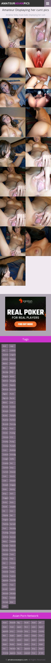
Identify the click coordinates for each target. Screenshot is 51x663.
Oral (11, 402)
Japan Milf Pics (26, 644)
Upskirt (12, 589)
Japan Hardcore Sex (20, 627)
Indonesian (5, 572)
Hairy (5, 541)
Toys (11, 585)
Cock (4, 450)
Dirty (4, 494)
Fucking (5, 533)
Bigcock (5, 398)
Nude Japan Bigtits (27, 623)
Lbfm (5, 606)
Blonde (5, 407)
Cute (4, 481)
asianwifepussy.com (27, 653)
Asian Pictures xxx (5, 640)
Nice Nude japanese (27, 627)
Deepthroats (5, 485)
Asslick (5, 359)
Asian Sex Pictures (13, 636)
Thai (11, 559)
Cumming (5, 468)
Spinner (13, 520)
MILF (11, 372)
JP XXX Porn (41, 653)
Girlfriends (5, 537)
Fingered (5, 520)
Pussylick (13, 446)
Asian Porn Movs (41, 644)
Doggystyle (5, 498)
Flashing (5, 524)
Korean (5, 602)
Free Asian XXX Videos (34, 653)
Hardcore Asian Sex (13, 649)
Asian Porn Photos (41, 649)
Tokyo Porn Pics (34, 631)
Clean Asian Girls (34, 636)
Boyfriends (5, 420)
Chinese (5, 437)
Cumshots (5, 472)
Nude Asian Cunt (19, 644)
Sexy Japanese (27, 631)
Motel (12, 376)
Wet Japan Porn (5, 636)
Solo (11, 511)
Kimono (5, 593)
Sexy (11, 468)
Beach (5, 385)
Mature (12, 368)
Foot (4, 528)
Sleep (12, 498)
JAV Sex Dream (41, 623)
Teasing (13, 550)
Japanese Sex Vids (27, 649)
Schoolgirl (13, 454)
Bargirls (5, 376)
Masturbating (13, 363)
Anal (4, 346)
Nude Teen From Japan (19, 653)
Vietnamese (13, 598)
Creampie (5, 463)
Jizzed (5, 589)
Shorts (12, 476)
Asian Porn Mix (26, 640)
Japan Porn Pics (19, 640)
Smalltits (13, 507)
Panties (12, 411)
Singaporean (13, 485)
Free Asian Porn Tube (34, 644)
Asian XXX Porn (12, 640)
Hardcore (5, 550)
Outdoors (13, 407)
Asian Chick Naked (5, 627)
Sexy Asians (34, 649)
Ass (4, 350)
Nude (12, 394)
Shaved (12, 472)
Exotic (5, 502)
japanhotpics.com (5, 631)
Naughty (13, 381)
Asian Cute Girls (5, 644)
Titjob (12, 567)
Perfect (12, 420)
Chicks (5, 433)
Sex (11, 463)
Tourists (13, 580)
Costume (5, 454)
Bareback (5, 372)
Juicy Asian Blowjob (13, 631)
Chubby (5, 441)
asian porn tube (34, 627)
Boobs (5, 415)
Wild (11, 602)
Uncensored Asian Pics (20, 631)
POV (11, 437)
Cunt (4, 476)
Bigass (5, 394)
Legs (11, 346)
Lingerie (13, 355)
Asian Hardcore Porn (34, 623)
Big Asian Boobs (19, 623)
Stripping (13, 533)
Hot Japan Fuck (5, 649)
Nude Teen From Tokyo (12, 644)
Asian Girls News (26, 636)
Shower (13, 481)
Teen (12, 554)
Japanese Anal (13, 653)
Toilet (12, 572)
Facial (5, 507)
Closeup (5, 446)
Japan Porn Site (19, 636)
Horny (5, 559)
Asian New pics (5, 623)
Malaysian (13, 359)
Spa (11, 515)
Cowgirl (5, 459)
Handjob (5, 546)
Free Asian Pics (41, 636)
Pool (11, 428)
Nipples (12, 385)
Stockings (13, 528)
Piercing (13, 424)
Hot (4, 563)
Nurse (12, 398)
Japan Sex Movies (41, 627)
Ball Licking (5, 368)
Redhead (13, 450)
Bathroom (5, 381)
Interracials (5, 576)
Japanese (5, 580)
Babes (5, 363)
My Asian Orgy (19, 649)
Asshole (5, 355)
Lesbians (13, 350)
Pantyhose (13, 415)
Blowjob (5, 411)
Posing (12, 433)
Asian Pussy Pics (12, 627)
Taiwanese (13, 541)
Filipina (5, 515)
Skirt (11, 494)
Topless (13, 576)
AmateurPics (15, 3)
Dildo (5, 489)
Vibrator (13, 593)
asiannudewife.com (42, 640)
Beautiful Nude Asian (13, 623)
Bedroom (5, 389)
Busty (5, 428)
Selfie (12, 459)
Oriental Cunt (5, 653)
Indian (5, 567)
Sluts (11, 502)
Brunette (5, 424)
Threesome (13, 563)
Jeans (5, 585)
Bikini (5, 402)
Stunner (13, 537)
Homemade (5, 554)
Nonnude (13, 389)
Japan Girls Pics (34, 640)
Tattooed (13, 546)
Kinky (5, 598)
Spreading (13, 524)
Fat (4, 511)
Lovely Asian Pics (41, 631)
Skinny (12, 489)
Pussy (12, 441)
